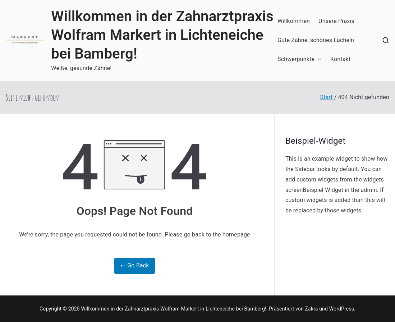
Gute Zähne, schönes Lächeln (315, 40)
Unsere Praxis (336, 21)
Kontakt (340, 59)
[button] (318, 59)
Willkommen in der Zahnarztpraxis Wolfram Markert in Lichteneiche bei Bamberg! (162, 35)
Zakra (311, 309)
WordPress (341, 309)
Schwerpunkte (299, 59)
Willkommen (293, 21)
